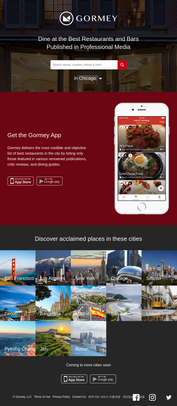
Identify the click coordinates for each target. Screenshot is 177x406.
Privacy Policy (61, 396)
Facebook (136, 397)
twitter (168, 397)
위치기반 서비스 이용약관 (104, 396)
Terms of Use (42, 396)
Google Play (49, 181)
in (76, 78)
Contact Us (79, 396)
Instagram (152, 397)
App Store (20, 181)
